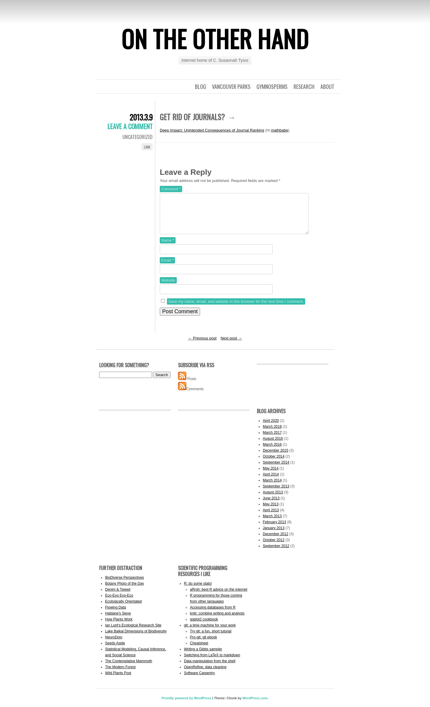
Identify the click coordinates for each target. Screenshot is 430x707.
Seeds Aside (115, 650)
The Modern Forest (120, 674)
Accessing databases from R (213, 614)
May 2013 (271, 511)
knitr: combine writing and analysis (217, 620)
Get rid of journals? (192, 116)
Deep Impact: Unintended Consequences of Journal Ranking (212, 130)
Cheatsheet (199, 650)
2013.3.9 (141, 117)
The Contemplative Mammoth (128, 668)
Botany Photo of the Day (124, 591)
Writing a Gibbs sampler (203, 656)
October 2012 (274, 547)
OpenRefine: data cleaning (205, 674)
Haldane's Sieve (118, 620)
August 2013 (273, 499)
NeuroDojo (113, 644)
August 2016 (273, 446)
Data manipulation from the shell (209, 668)
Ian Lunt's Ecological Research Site (133, 632)
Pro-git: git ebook (203, 644)
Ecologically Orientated (123, 608)
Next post (231, 345)
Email (167, 267)
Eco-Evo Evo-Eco (119, 603)
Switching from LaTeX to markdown (212, 662)
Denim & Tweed (117, 597)
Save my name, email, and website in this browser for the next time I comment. (236, 308)
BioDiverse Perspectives (124, 585)
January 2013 (274, 535)
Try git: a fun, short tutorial (210, 638)
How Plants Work (119, 626)
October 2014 (274, 463)
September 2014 (276, 469)
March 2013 (272, 523)
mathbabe (279, 130)
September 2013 (276, 493)
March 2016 (272, 452)
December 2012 (275, 541)
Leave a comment (130, 126)
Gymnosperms (272, 86)
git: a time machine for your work (210, 632)
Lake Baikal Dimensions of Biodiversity (136, 638)
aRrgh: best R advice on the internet (218, 597)
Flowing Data (115, 614)
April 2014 (271, 481)
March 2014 (272, 487)
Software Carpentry (199, 680)
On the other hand (215, 38)
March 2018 (272, 434)
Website (168, 287)
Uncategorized (137, 137)
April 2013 (271, 517)
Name (167, 247)
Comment (171, 189)
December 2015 (275, 458)
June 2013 (271, 505)
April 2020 (271, 428)
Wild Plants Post (118, 680)
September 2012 (276, 553)
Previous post (202, 345)
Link (147, 146)
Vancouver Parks (231, 86)
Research (304, 86)
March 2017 (272, 440)
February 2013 (274, 529)
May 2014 (271, 475)
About (327, 86)
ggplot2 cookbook (204, 626)
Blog (200, 86)
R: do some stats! (198, 591)
